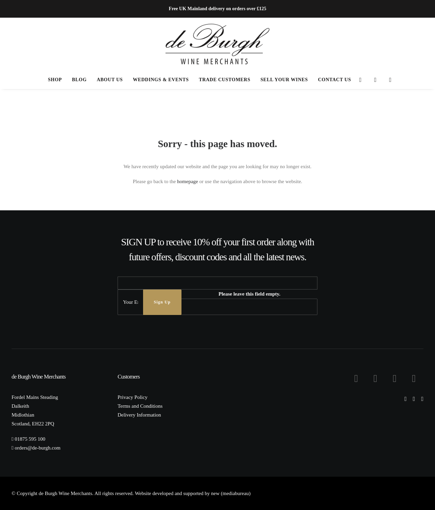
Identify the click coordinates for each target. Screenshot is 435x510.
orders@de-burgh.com (37, 448)
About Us (110, 79)
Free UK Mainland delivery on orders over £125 (217, 8)
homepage (187, 181)
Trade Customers (224, 79)
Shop (55, 79)
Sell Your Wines (284, 79)
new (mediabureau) (230, 493)
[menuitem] (55, 80)
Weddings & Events (161, 79)
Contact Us (334, 79)
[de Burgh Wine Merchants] (218, 44)
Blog (79, 79)
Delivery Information (139, 415)
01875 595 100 (30, 439)
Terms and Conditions (140, 406)
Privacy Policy (132, 397)
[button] (360, 80)
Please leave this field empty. (249, 294)
